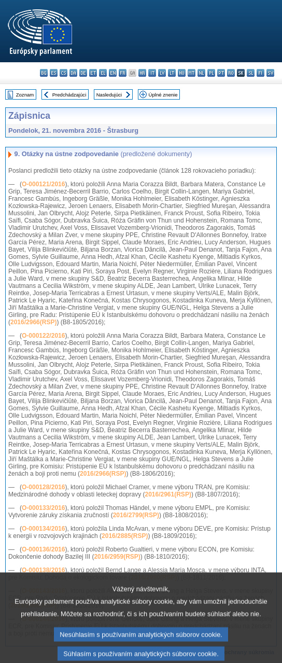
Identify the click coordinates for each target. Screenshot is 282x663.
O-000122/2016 (43, 335)
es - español (54, 73)
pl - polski (211, 73)
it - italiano (152, 73)
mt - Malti (191, 73)
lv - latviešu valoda (162, 73)
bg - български (44, 73)
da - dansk (73, 73)
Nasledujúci (109, 95)
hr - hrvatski (142, 73)
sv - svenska (270, 73)
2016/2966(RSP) (33, 322)
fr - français (122, 73)
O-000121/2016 (43, 184)
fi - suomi (260, 73)
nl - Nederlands (201, 73)
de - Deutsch (83, 73)
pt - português (221, 73)
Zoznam (25, 95)
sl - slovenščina (251, 73)
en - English (113, 73)
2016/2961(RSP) (168, 494)
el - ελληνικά (103, 73)
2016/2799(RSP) (136, 515)
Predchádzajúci (69, 95)
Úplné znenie (163, 95)
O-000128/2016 (43, 487)
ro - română (231, 73)
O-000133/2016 (43, 508)
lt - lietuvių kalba (172, 73)
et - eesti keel (93, 73)
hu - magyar (182, 73)
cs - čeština (63, 73)
